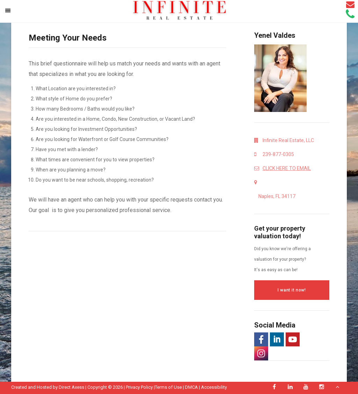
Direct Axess (71, 387)
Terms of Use (168, 387)
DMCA (191, 387)
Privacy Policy (139, 387)
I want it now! (292, 290)
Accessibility (214, 387)
